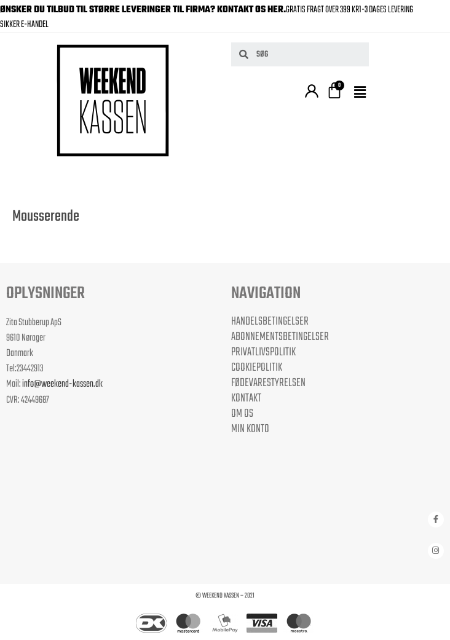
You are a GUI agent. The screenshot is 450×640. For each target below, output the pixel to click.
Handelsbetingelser (270, 321)
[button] (361, 93)
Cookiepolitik (256, 367)
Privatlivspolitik (263, 352)
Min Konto (250, 429)
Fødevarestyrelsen (268, 383)
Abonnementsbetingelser (280, 337)
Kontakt (246, 398)
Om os (242, 414)
